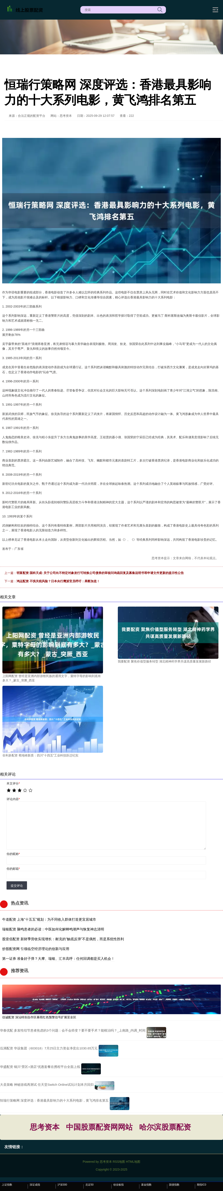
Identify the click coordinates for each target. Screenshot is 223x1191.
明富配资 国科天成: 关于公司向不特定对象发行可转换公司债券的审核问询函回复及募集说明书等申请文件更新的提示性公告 (100, 573)
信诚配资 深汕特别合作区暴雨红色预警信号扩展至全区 (39, 1017)
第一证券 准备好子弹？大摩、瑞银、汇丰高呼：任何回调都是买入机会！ (58, 958)
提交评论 (17, 885)
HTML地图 (133, 1161)
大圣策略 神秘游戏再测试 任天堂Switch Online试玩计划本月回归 (47, 1084)
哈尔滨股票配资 (165, 1127)
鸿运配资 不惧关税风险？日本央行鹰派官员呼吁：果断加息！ (58, 581)
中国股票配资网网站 (99, 1127)
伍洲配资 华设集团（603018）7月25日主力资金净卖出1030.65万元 (49, 1048)
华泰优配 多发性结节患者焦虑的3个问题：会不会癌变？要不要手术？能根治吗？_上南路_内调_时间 (72, 1030)
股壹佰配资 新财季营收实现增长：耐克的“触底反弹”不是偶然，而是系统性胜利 (63, 939)
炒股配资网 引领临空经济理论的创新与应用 (35, 949)
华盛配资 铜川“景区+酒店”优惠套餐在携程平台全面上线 (40, 1067)
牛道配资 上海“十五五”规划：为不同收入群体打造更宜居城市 (49, 919)
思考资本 (44, 1127)
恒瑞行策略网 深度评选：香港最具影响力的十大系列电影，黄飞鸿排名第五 (54, 1100)
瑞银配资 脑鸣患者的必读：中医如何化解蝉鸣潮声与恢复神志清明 (53, 929)
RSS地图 (119, 1161)
